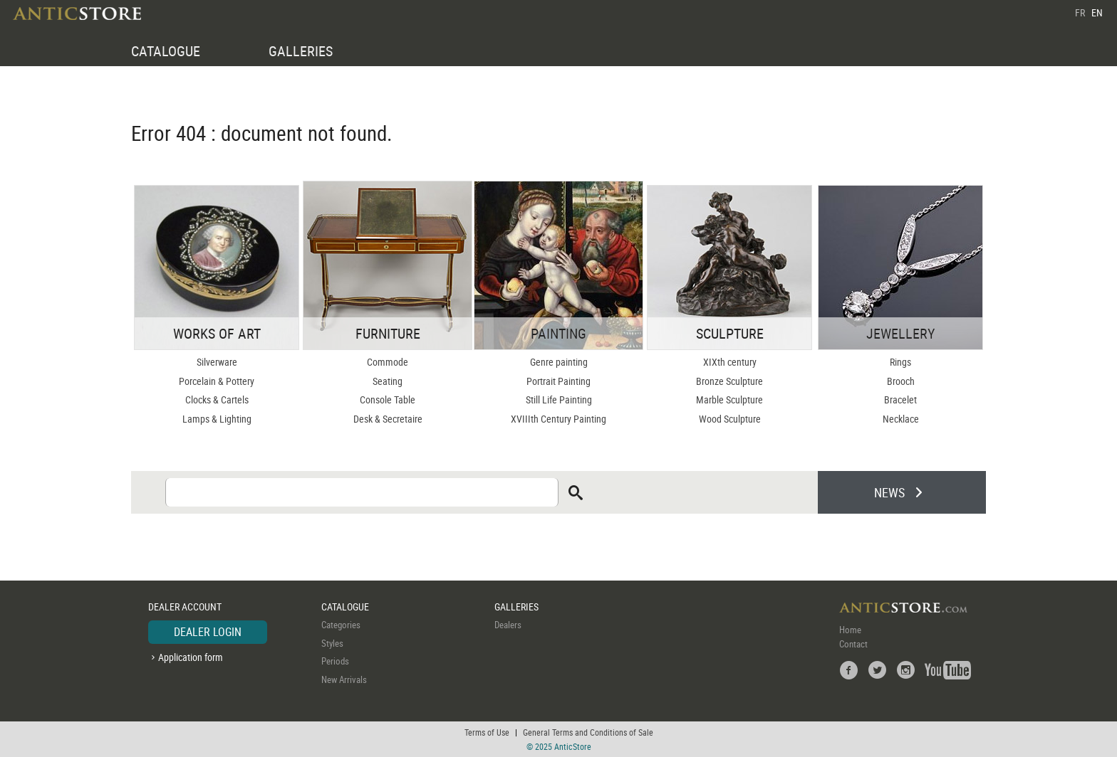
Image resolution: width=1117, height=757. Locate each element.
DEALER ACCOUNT (185, 606)
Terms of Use (486, 732)
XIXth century (730, 362)
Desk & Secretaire (387, 418)
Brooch (901, 381)
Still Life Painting (559, 399)
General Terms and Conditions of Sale (588, 732)
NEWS (889, 492)
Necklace (901, 418)
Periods (335, 661)
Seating (387, 381)
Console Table (387, 399)
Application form (190, 657)
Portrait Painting (558, 381)
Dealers (507, 624)
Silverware (217, 362)
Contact (853, 643)
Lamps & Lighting (216, 418)
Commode (387, 362)
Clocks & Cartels (217, 399)
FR (1080, 12)
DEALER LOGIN (207, 632)
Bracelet (900, 399)
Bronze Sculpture (729, 381)
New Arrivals (344, 679)
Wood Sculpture (730, 418)
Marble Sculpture (729, 399)
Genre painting (559, 362)
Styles (332, 643)
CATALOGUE (165, 50)
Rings (900, 362)
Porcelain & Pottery (216, 381)
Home (850, 629)
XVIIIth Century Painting (558, 418)
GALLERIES (301, 50)
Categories (340, 624)
